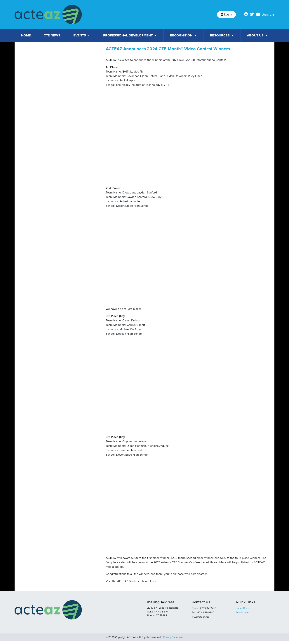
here (155, 581)
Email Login (242, 612)
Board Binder (243, 608)
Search (268, 14)
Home (26, 35)
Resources (222, 35)
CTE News (52, 35)
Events (81, 35)
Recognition (183, 35)
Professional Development (130, 35)
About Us (257, 35)
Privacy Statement (173, 637)
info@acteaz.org (200, 617)
